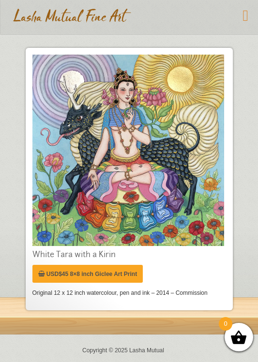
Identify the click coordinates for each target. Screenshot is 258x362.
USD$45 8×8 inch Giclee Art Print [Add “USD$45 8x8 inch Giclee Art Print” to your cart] (87, 274)
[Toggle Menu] (245, 15)
